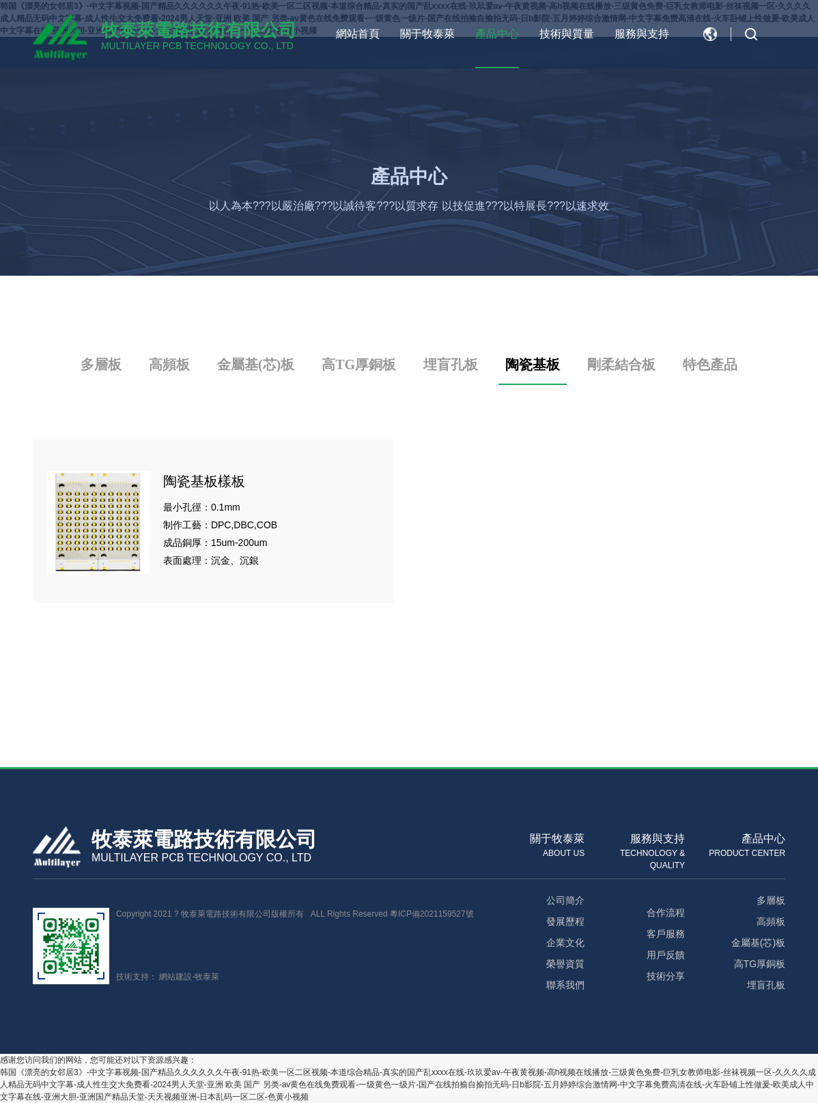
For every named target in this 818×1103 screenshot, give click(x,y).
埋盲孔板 (450, 364)
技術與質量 (566, 34)
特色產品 (710, 364)
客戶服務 (666, 933)
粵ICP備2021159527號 (432, 914)
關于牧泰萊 (427, 34)
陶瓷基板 (532, 364)
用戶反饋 (666, 954)
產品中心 (497, 34)
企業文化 (565, 942)
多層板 (101, 364)
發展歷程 (565, 921)
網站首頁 (358, 34)
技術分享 (666, 976)
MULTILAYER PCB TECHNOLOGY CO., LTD (197, 45)
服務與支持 (642, 34)
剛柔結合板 (621, 364)
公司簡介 (565, 900)
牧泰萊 (207, 977)
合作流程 (666, 912)
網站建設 (175, 977)
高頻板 (169, 364)
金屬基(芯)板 (255, 364)
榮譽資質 (565, 963)
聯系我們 (565, 984)
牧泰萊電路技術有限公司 (198, 30)
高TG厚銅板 (359, 364)
